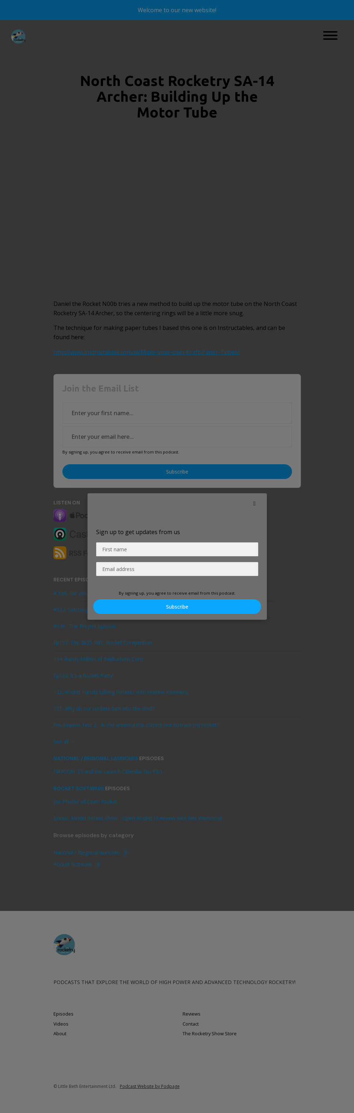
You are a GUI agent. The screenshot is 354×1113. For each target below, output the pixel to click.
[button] (254, 503)
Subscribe (177, 606)
